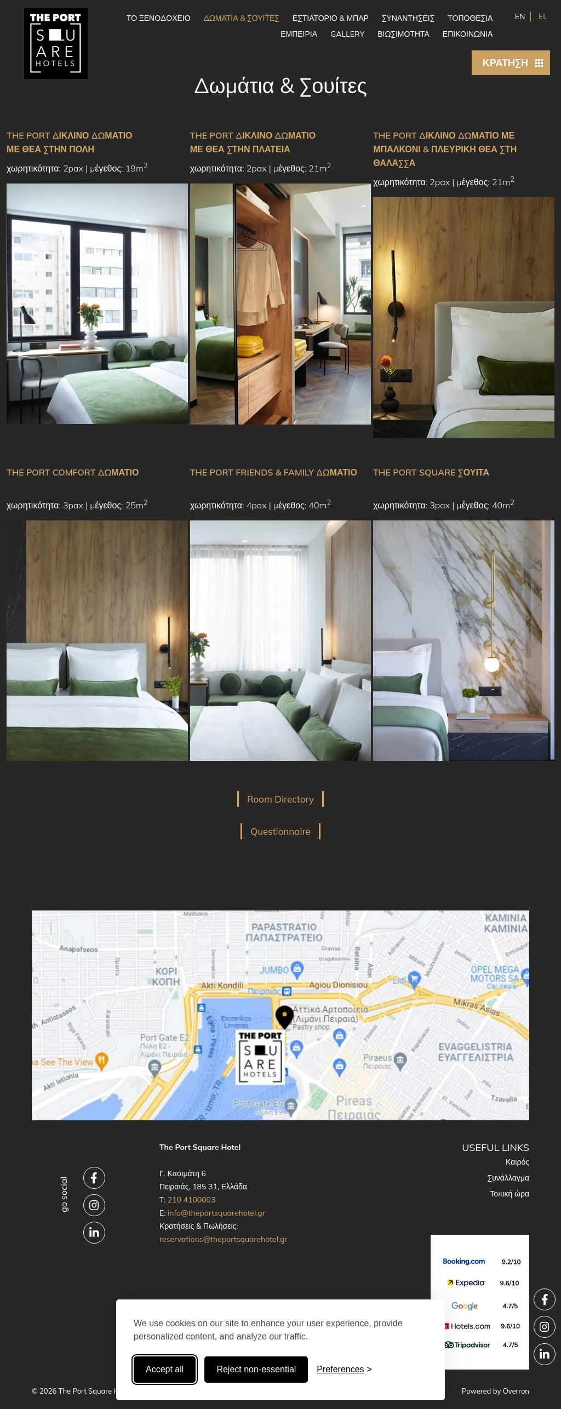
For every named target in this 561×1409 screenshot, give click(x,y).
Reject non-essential (256, 1369)
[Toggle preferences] (344, 1369)
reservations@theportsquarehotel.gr (223, 1239)
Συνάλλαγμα (508, 1178)
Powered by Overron (495, 1391)
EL (541, 16)
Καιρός (517, 1162)
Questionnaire (280, 831)
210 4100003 (192, 1200)
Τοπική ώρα (509, 1194)
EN (520, 16)
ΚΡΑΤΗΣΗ (505, 62)
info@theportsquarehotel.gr (216, 1213)
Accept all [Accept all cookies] (165, 1369)
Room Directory (280, 799)
